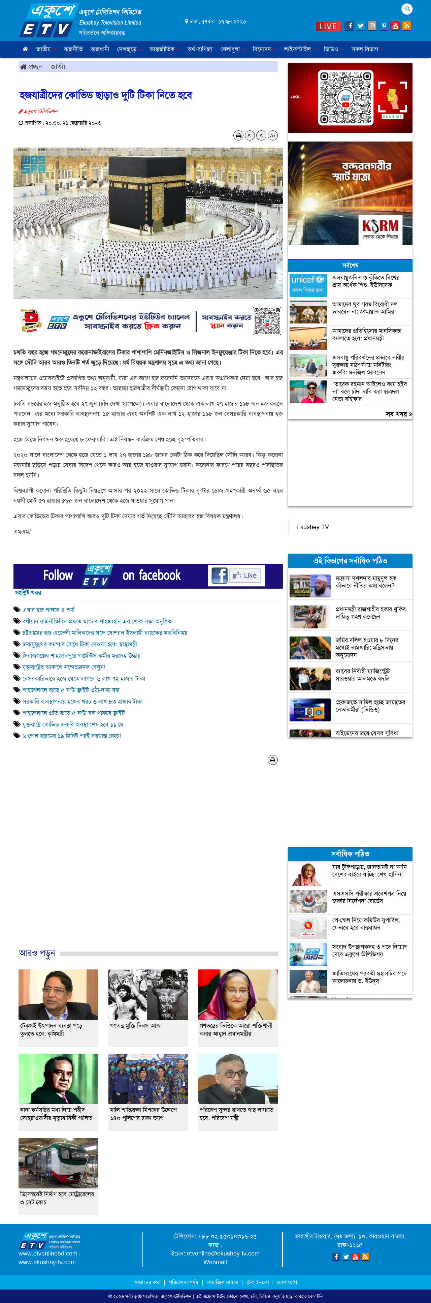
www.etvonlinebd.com (48, 1253)
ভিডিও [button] (333, 49)
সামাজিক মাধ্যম (222, 1282)
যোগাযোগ (287, 1282)
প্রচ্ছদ (31, 66)
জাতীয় (59, 66)
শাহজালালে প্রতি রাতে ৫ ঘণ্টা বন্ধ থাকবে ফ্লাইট (74, 713)
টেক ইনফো (258, 1282)
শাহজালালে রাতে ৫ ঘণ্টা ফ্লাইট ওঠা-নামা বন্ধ (71, 690)
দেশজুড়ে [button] (129, 49)
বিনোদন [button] (264, 49)
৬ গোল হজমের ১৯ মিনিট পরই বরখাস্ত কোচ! (72, 736)
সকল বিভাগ (367, 49)
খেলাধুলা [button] (233, 49)
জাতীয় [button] (46, 49)
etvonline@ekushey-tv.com (223, 1253)
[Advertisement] (148, 863)
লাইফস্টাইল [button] (300, 49)
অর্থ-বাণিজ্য (200, 49)
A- (249, 135)
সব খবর (399, 414)
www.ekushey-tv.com (47, 1262)
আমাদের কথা (148, 1282)
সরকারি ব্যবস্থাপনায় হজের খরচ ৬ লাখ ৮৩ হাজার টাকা (82, 701)
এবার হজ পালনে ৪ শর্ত (48, 610)
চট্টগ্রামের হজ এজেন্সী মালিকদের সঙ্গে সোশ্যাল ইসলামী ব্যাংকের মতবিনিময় (105, 633)
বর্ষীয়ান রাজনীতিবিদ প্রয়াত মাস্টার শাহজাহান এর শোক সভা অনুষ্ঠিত (97, 621)
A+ (273, 135)
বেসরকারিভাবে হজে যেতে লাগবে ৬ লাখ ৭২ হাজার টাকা (84, 679)
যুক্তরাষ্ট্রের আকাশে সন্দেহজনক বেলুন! (64, 667)
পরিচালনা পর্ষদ (183, 1282)
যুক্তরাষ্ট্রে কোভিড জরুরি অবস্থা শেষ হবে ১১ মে (73, 724)
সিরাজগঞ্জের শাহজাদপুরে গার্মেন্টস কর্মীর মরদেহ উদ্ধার (81, 656)
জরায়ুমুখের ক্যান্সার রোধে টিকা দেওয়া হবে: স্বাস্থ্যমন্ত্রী (80, 644)
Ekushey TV (312, 527)
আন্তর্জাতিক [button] (164, 49)
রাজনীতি (73, 49)
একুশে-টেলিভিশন (176, 1296)
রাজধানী (100, 49)
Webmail (215, 1262)
